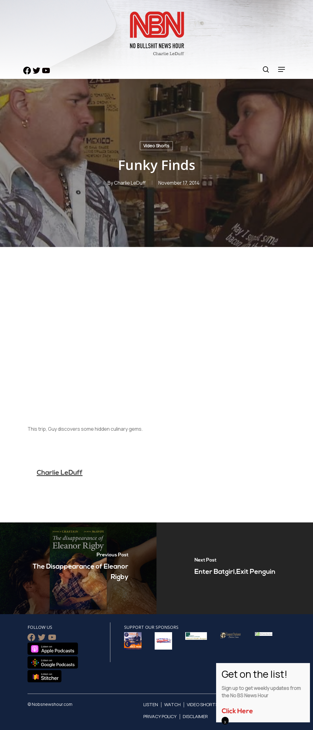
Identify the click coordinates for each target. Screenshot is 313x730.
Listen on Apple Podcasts (53, 649)
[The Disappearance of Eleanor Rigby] (78, 568)
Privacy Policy (160, 716)
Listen (150, 704)
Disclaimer (195, 716)
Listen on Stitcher (44, 676)
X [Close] (225, 722)
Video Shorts (156, 146)
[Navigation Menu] (281, 69)
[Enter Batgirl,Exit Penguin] (234, 568)
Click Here (237, 711)
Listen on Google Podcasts (53, 662)
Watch (172, 704)
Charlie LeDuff (130, 182)
